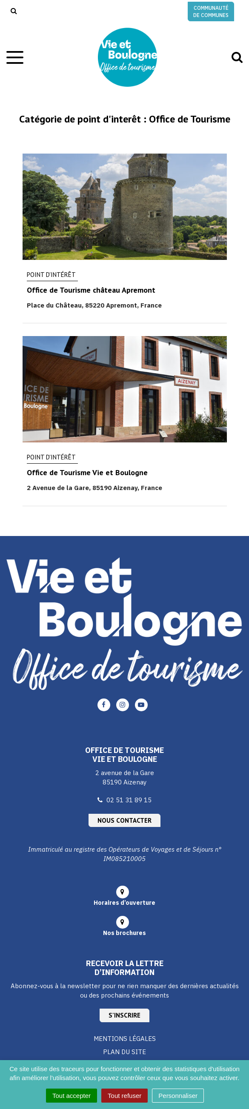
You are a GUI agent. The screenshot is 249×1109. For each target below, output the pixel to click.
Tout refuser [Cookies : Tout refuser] (124, 1095)
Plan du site (124, 1052)
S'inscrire (124, 1015)
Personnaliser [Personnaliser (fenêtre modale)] (177, 1095)
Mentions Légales (125, 1039)
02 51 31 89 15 (129, 800)
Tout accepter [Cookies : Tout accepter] (71, 1095)
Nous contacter (124, 820)
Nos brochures (124, 933)
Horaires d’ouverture (124, 903)
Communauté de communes (211, 11)
